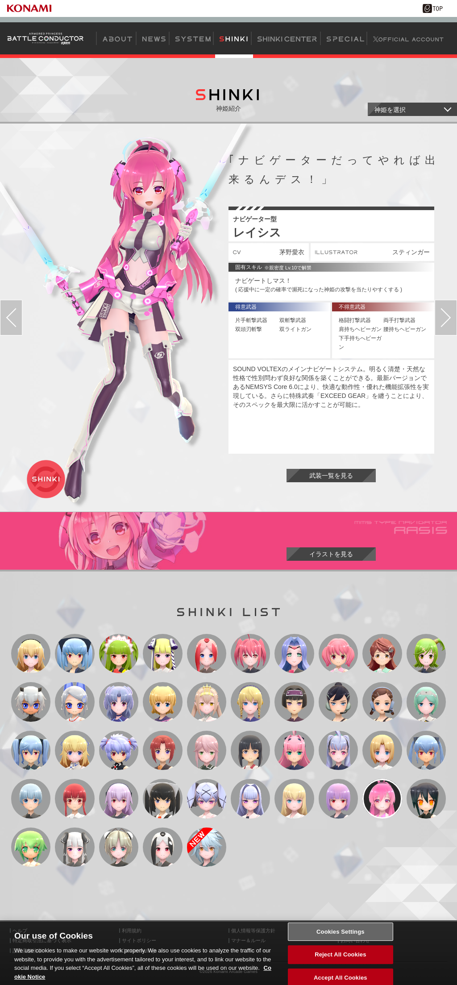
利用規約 (131, 930)
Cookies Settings (340, 942)
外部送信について (360, 930)
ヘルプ (19, 930)
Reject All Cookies (340, 965)
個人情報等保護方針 (253, 930)
